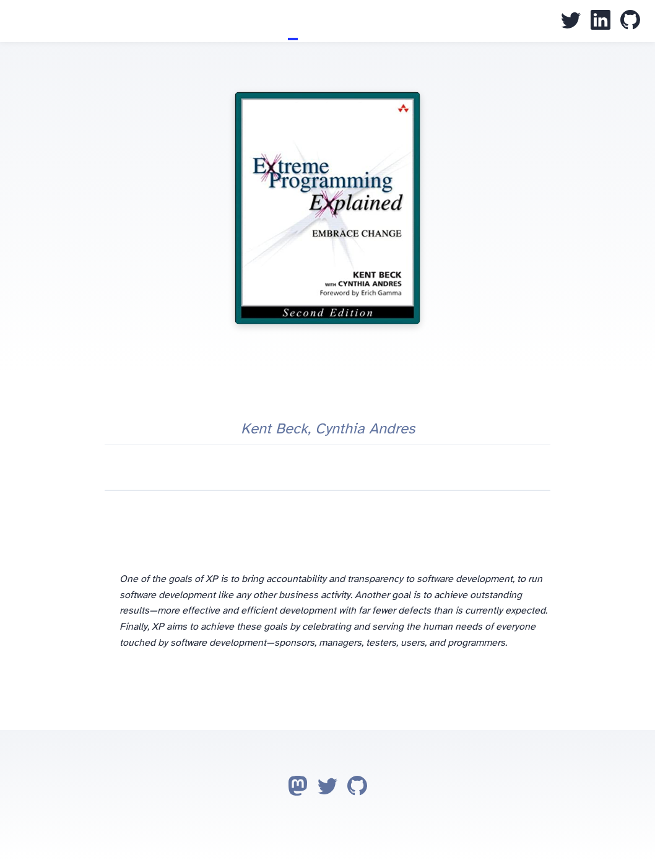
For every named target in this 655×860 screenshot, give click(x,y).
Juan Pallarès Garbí (15, 22)
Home (273, 21)
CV (303, 21)
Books (293, 21)
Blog (283, 21)
